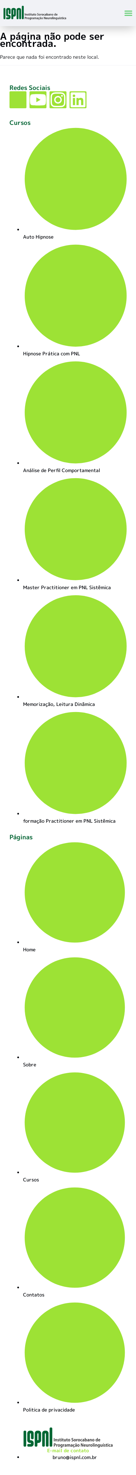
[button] (128, 12)
